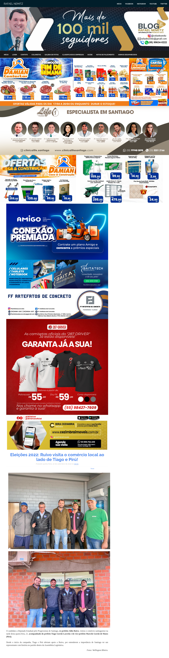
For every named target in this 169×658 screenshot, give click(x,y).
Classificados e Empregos (73, 55)
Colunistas (36, 55)
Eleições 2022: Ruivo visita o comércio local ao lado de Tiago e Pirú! (57, 457)
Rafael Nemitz (13, 3)
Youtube (153, 4)
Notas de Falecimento (105, 55)
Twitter (163, 4)
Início (119, 4)
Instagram (141, 4)
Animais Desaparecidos (127, 55)
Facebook (129, 4)
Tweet (92, 468)
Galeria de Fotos (52, 55)
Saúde (89, 55)
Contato (24, 55)
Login (14, 55)
